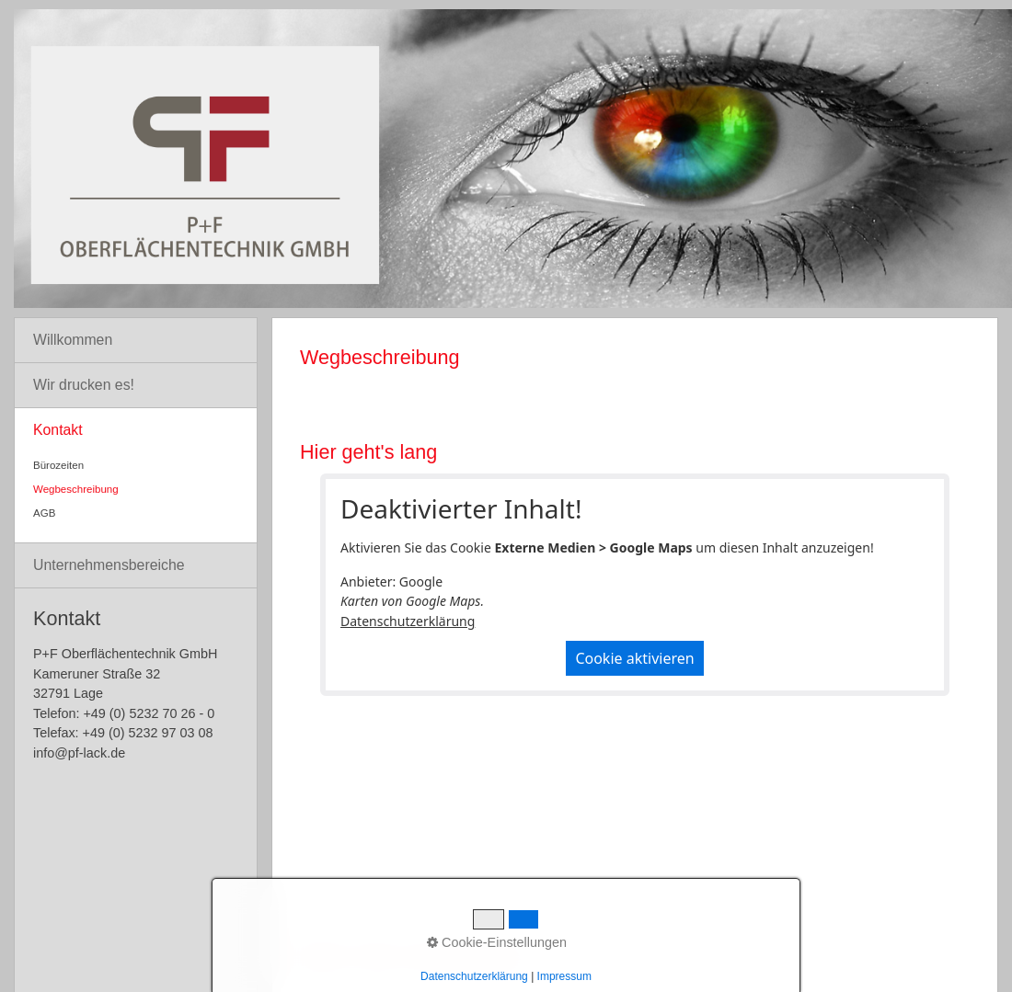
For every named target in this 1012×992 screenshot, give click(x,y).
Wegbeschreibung (76, 489)
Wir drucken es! (83, 385)
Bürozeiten (58, 465)
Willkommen (72, 340)
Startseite (321, 956)
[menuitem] (136, 340)
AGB (44, 513)
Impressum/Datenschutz (465, 956)
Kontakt (58, 430)
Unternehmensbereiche (109, 565)
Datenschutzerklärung (407, 621)
